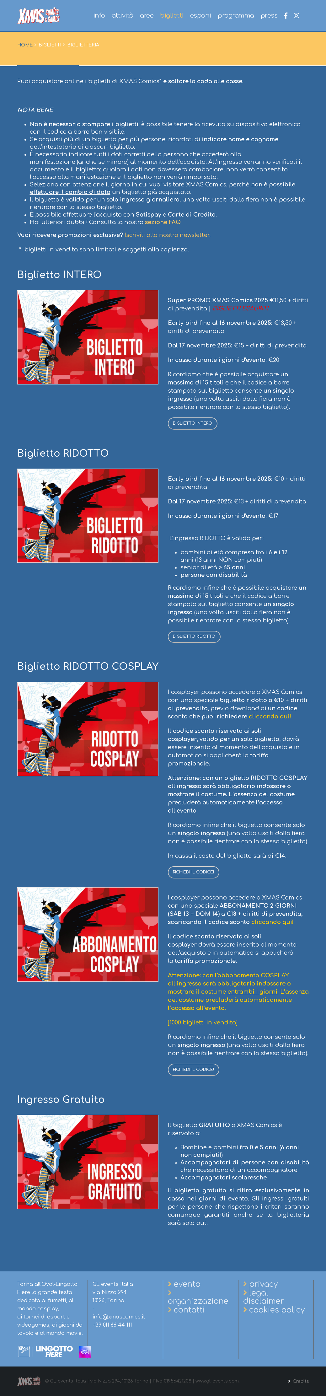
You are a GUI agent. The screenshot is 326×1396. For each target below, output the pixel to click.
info (99, 15)
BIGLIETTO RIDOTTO (194, 636)
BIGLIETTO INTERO (192, 423)
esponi (200, 15)
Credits (300, 1381)
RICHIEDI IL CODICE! (193, 872)
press (269, 15)
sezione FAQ (163, 222)
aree (146, 15)
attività (122, 15)
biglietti (172, 15)
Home (25, 44)
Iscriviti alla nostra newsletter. (168, 235)
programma (236, 15)
